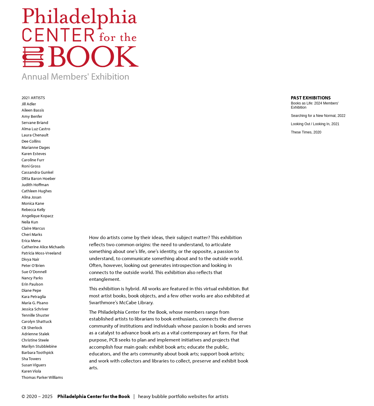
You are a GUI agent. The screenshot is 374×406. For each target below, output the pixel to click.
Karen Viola (31, 371)
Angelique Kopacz (37, 215)
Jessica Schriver (35, 309)
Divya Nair (30, 259)
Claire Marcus (33, 228)
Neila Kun (30, 222)
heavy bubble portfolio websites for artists (183, 396)
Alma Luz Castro (36, 128)
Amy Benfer (32, 116)
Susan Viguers (34, 365)
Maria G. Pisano (35, 302)
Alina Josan (31, 197)
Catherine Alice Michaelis (43, 246)
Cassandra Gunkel (37, 172)
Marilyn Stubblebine (39, 346)
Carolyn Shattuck (37, 321)
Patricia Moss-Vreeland (41, 253)
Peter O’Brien (33, 265)
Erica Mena (31, 240)
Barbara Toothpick (38, 352)
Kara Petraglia (34, 296)
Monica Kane (33, 203)
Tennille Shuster (35, 315)
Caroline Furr (33, 159)
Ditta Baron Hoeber (39, 178)
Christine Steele (35, 340)
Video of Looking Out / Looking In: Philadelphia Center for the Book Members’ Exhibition (183, 155)
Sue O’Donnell (34, 271)
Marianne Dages (36, 147)
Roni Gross (31, 166)
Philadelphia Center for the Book (132, 312)
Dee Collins (31, 141)
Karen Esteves (34, 153)
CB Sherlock (32, 327)
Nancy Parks (32, 278)
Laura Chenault (35, 135)
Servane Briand (35, 122)
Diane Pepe (31, 290)
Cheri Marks (32, 234)
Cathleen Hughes (37, 191)
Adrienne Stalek (35, 333)
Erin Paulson (32, 284)
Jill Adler (29, 104)
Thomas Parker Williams (42, 377)
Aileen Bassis (33, 110)
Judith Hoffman (35, 184)
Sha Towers (31, 358)
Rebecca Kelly (33, 209)
